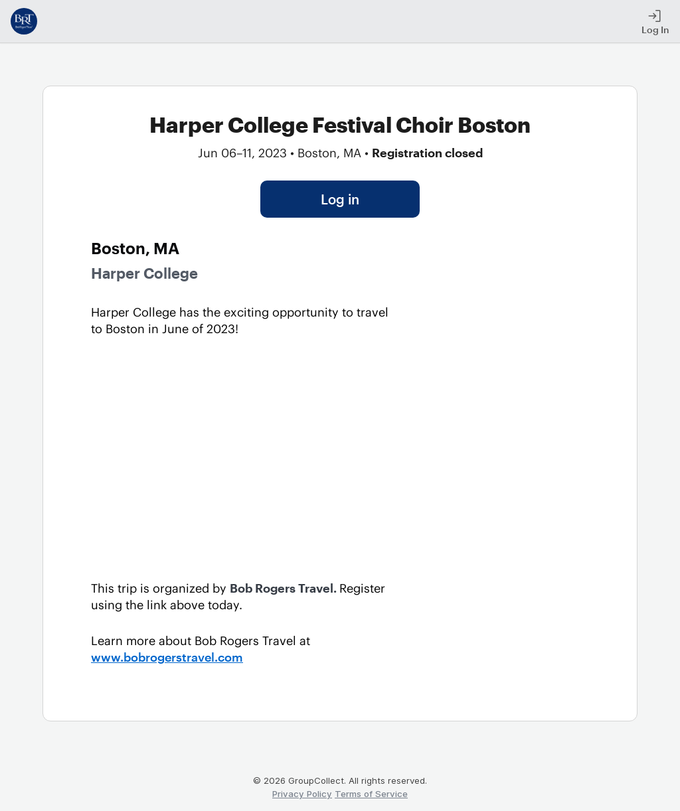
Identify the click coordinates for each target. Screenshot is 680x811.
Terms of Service (371, 793)
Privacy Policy (302, 793)
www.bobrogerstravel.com (167, 657)
